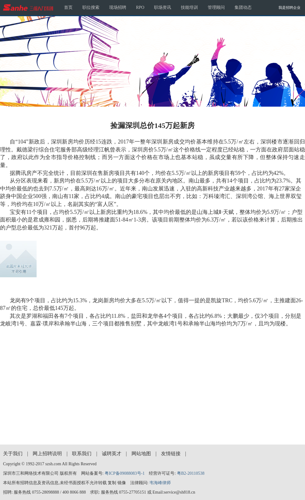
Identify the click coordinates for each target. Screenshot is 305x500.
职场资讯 (162, 7)
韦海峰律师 (160, 482)
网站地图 (141, 453)
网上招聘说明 (47, 453)
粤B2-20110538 (190, 473)
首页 (68, 7)
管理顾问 (216, 7)
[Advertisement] (152, 384)
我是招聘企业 (289, 7)
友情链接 (171, 453)
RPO (140, 7)
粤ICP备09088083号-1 (125, 473)
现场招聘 (117, 7)
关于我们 (13, 453)
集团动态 (243, 7)
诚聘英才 (111, 453)
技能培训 (189, 7)
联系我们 (82, 453)
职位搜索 (90, 7)
